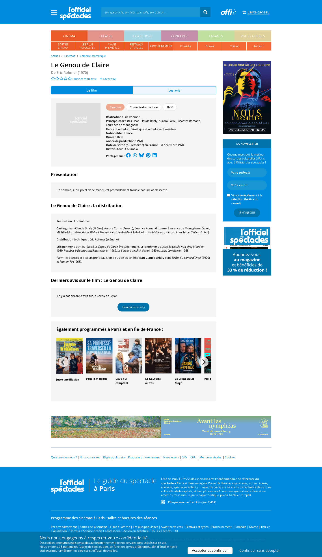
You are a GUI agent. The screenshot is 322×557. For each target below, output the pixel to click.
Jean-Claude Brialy (145, 121)
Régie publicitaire (114, 457)
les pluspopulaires (87, 46)
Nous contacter (90, 457)
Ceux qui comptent (121, 381)
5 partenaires (69, 547)
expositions (143, 36)
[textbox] (150, 12)
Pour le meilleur (96, 379)
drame (210, 46)
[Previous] (63, 362)
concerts (179, 36)
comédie (185, 46)
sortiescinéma (63, 46)
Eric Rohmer (132, 117)
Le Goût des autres (153, 381)
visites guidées (253, 36)
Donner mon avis (133, 307)
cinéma (69, 36)
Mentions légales (210, 457)
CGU (193, 457)
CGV (184, 457)
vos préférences (139, 547)
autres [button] (257, 46)
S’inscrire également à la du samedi (246, 199)
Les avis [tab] (174, 90)
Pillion (208, 379)
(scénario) (104, 239)
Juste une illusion (67, 379)
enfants (216, 36)
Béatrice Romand (189, 121)
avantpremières (112, 46)
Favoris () (108, 79)
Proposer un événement (144, 457)
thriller (234, 46)
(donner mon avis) (85, 79)
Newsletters (171, 457)
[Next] (203, 362)
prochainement (161, 46)
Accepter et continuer (210, 550)
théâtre (105, 36)
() (86, 228)
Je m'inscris (247, 213)
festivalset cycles (136, 46)
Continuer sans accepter (259, 550)
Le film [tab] (92, 90)
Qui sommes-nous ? (64, 457)
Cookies (230, 457)
